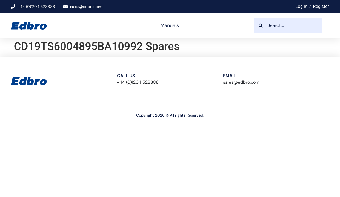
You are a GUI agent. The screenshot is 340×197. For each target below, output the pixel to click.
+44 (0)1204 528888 (138, 82)
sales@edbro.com (241, 82)
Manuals (169, 25)
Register (321, 6)
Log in (301, 6)
